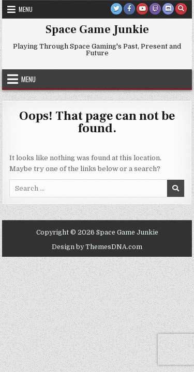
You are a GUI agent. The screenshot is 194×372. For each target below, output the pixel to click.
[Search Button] (181, 8)
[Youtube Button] (142, 8)
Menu (26, 9)
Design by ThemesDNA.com (97, 247)
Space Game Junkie (97, 29)
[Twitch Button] (155, 8)
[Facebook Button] (129, 8)
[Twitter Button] (116, 8)
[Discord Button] (168, 8)
